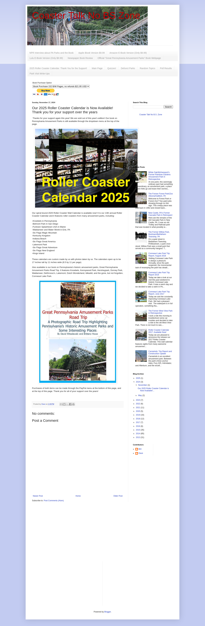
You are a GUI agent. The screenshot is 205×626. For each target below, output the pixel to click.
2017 (138, 422)
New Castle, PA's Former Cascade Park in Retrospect (160, 214)
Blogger (107, 612)
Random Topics (147, 68)
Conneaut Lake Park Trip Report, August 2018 (159, 254)
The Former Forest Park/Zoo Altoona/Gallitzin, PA (160, 195)
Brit (140, 449)
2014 (138, 433)
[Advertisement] (102, 534)
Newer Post (38, 496)
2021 (138, 407)
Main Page (97, 68)
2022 (138, 404)
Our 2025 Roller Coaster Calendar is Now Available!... (153, 389)
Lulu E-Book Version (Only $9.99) (46, 58)
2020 (138, 411)
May (140, 395)
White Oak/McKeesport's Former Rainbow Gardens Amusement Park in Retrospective (159, 175)
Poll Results (166, 68)
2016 (138, 426)
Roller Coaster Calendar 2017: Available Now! (158, 331)
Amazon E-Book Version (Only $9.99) (128, 53)
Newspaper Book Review (80, 58)
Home (78, 496)
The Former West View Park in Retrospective (160, 312)
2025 (138, 378)
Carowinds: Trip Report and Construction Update (160, 352)
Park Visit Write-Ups (40, 73)
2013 (138, 437)
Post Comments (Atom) (54, 500)
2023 (138, 400)
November (143, 385)
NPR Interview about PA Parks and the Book (51, 53)
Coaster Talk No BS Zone (86, 15)
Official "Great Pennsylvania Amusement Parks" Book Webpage (129, 58)
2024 (138, 382)
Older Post (118, 496)
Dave (141, 453)
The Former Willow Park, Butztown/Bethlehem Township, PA (159, 234)
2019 (138, 415)
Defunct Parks (128, 68)
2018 (138, 419)
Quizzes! (111, 68)
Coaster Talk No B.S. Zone (150, 114)
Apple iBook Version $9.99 (91, 53)
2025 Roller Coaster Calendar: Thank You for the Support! (58, 68)
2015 (138, 430)
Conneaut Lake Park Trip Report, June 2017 (159, 293)
